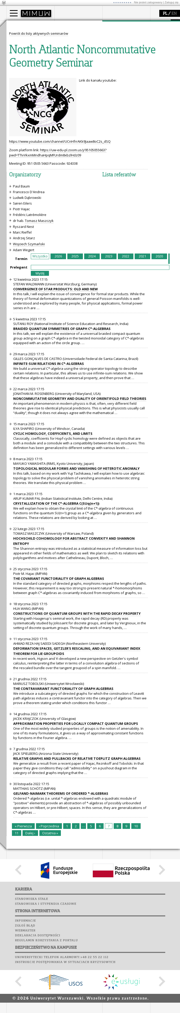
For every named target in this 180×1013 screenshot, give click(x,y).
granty (114, 49)
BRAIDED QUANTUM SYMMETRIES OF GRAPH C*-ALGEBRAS (62, 424)
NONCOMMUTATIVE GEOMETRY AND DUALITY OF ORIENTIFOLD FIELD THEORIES (79, 494)
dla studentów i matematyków (25, 95)
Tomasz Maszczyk (39, 316)
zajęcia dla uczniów (28, 83)
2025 (75, 352)
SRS (77, 71)
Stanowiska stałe (31, 994)
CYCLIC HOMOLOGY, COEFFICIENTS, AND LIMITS (52, 529)
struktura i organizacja (78, 40)
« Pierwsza (23, 922)
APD (86, 71)
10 (136, 922)
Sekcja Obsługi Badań (126, 54)
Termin (21, 354)
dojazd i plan (71, 35)
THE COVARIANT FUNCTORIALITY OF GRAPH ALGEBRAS (58, 674)
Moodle (62, 76)
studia (16, 25)
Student (19, 40)
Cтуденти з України (29, 59)
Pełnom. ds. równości (29, 63)
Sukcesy (62, 110)
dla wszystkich (24, 102)
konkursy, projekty (27, 107)
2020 (159, 352)
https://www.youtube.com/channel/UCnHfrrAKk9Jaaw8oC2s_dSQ (60, 237)
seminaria (117, 40)
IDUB (112, 63)
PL (165, 14)
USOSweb (63, 71)
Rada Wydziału (72, 45)
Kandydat (20, 35)
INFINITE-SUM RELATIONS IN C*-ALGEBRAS (48, 459)
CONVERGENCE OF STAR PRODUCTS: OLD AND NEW (55, 384)
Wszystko (40, 352)
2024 (92, 352)
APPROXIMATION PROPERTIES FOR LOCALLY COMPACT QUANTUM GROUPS (75, 819)
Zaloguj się (171, 2)
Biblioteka (65, 95)
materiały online (25, 88)
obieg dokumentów (124, 59)
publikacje (117, 45)
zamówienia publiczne (78, 63)
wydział (66, 25)
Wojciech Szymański (29, 339)
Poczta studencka (72, 86)
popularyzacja (26, 73)
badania (114, 25)
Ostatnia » (50, 929)
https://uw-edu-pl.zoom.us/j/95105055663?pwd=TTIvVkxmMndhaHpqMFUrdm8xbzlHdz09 (57, 248)
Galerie (90, 100)
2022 (125, 352)
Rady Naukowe (73, 49)
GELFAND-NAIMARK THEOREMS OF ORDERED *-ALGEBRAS (60, 889)
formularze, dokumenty (79, 59)
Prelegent (18, 363)
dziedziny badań (122, 35)
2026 (58, 352)
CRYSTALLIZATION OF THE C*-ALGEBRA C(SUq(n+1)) (56, 599)
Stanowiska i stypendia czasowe (45, 999)
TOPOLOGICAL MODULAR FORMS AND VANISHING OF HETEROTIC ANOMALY (76, 564)
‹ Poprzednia (49, 922)
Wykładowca (23, 49)
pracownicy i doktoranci (79, 54)
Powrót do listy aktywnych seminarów (38, 129)
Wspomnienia (67, 100)
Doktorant (21, 45)
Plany (77, 76)
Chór (82, 95)
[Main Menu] (13, 13)
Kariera (64, 105)
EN (174, 14)
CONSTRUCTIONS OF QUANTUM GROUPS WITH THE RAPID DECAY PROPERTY (77, 709)
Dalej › (30, 929)
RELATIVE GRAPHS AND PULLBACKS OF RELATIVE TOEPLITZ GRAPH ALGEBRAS (77, 854)
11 (16, 929)
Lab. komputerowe (72, 81)
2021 (142, 352)
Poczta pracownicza (74, 90)
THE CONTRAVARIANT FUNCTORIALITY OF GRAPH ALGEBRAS (63, 784)
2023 (108, 352)
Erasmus (20, 54)
